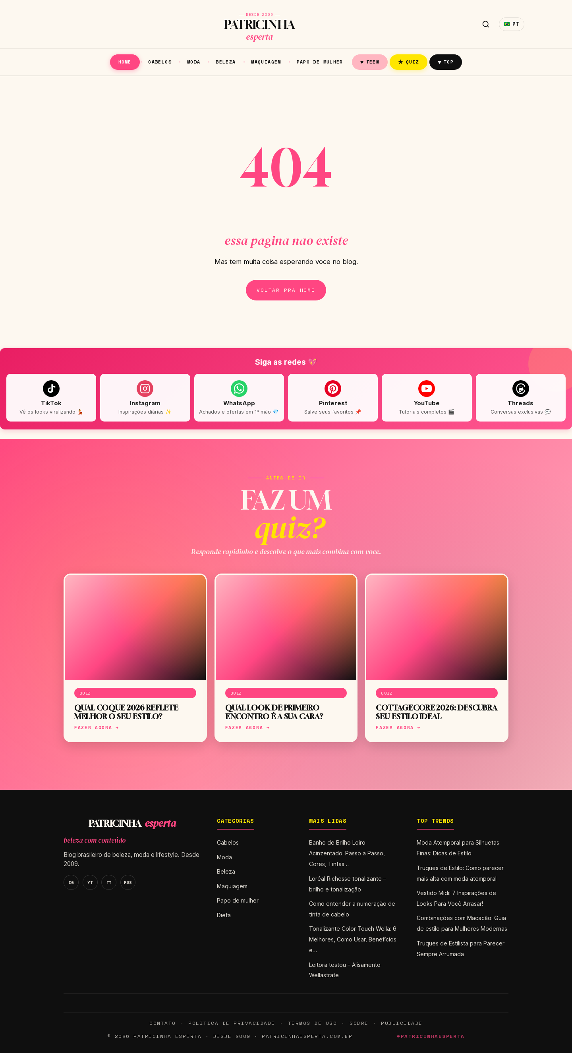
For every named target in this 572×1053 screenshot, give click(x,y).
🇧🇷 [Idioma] (512, 24)
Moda (194, 61)
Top (446, 62)
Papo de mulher (320, 61)
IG (70, 882)
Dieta (224, 915)
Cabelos (160, 61)
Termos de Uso (312, 1023)
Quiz (408, 62)
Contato (162, 1023)
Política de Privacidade (231, 1023)
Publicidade (401, 1023)
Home (124, 61)
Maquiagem (266, 61)
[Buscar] (486, 24)
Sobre (359, 1023)
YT (90, 882)
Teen (369, 62)
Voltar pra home (286, 290)
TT (109, 882)
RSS (128, 882)
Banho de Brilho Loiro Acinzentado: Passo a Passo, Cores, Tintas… (347, 853)
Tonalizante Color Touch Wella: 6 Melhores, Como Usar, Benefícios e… (352, 939)
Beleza (226, 61)
